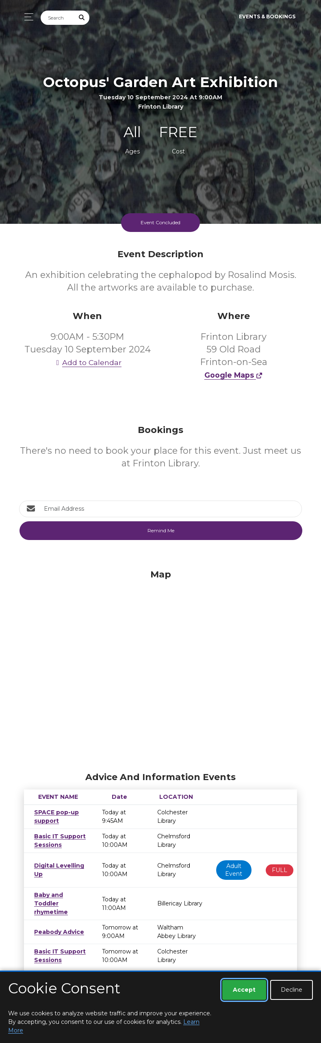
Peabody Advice (57, 923)
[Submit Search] (82, 18)
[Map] (160, 668)
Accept (244, 989)
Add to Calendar (87, 362)
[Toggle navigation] (26, 16)
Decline (291, 989)
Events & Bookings (267, 16)
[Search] (58, 18)
